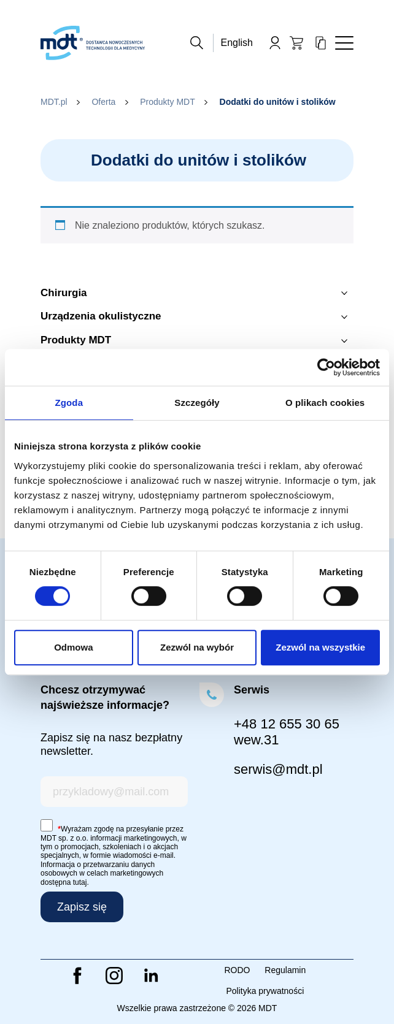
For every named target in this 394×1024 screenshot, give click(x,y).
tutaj (80, 882)
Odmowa (73, 647)
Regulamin (285, 970)
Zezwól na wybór (197, 647)
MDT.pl (54, 102)
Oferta (103, 102)
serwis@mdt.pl (278, 769)
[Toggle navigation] (344, 43)
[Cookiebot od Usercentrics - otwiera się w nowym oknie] (326, 367)
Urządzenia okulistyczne (101, 316)
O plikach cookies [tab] (325, 402)
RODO (237, 970)
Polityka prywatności (265, 991)
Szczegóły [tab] (196, 402)
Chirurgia (64, 293)
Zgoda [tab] (69, 402)
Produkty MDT (167, 102)
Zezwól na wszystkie (320, 647)
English (237, 42)
